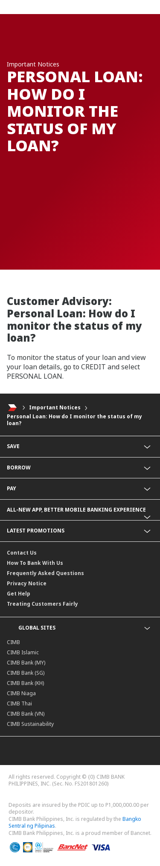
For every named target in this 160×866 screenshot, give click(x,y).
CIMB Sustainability (30, 724)
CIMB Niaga (21, 693)
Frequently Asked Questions (45, 573)
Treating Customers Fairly (42, 603)
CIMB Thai (19, 703)
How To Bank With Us (35, 563)
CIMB (13, 642)
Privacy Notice (27, 583)
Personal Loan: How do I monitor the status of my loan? (74, 420)
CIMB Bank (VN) (25, 713)
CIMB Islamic (23, 652)
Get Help (18, 593)
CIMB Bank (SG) (25, 672)
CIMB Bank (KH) (25, 683)
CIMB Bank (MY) (26, 662)
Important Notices (55, 407)
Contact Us (22, 552)
